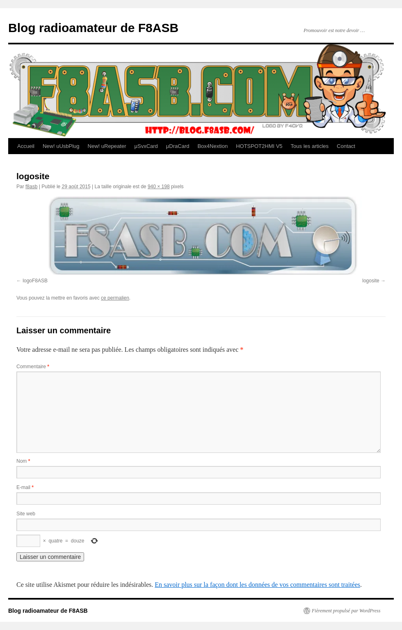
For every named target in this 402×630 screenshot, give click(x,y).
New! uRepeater (107, 146)
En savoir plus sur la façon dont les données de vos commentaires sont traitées (257, 584)
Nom (23, 461)
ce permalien (115, 298)
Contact (346, 146)
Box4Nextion (212, 146)
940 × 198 (159, 186)
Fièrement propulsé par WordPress (346, 611)
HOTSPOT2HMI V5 (259, 146)
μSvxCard (146, 146)
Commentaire (32, 366)
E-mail (25, 487)
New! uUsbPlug (61, 146)
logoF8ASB (35, 281)
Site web (25, 514)
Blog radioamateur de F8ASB (93, 28)
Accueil (25, 146)
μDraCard (178, 146)
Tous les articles (310, 146)
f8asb (31, 186)
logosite (370, 281)
